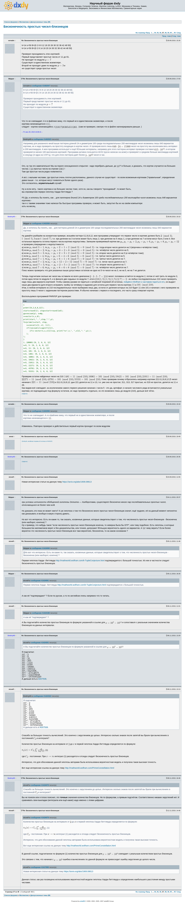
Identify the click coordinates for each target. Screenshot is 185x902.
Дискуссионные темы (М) (40, 895)
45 (175, 33)
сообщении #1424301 (40, 643)
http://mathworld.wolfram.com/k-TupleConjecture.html (80, 560)
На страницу (140, 33)
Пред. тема (166, 36)
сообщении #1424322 (42, 696)
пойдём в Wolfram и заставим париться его (144, 282)
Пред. (148, 33)
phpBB (82, 901)
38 (165, 33)
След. (179, 33)
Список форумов (11, 895)
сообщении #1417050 (40, 867)
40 (171, 33)
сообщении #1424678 (40, 785)
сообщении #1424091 (40, 581)
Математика (24, 895)
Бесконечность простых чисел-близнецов (36, 26)
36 (160, 33)
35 (157, 33)
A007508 (42, 679)
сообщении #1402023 (42, 139)
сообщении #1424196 (41, 613)
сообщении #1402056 (41, 224)
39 (168, 33)
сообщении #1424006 (41, 548)
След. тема (176, 36)
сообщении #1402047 (41, 86)
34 (155, 33)
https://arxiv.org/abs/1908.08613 (77, 482)
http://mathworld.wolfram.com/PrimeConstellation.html (89, 768)
